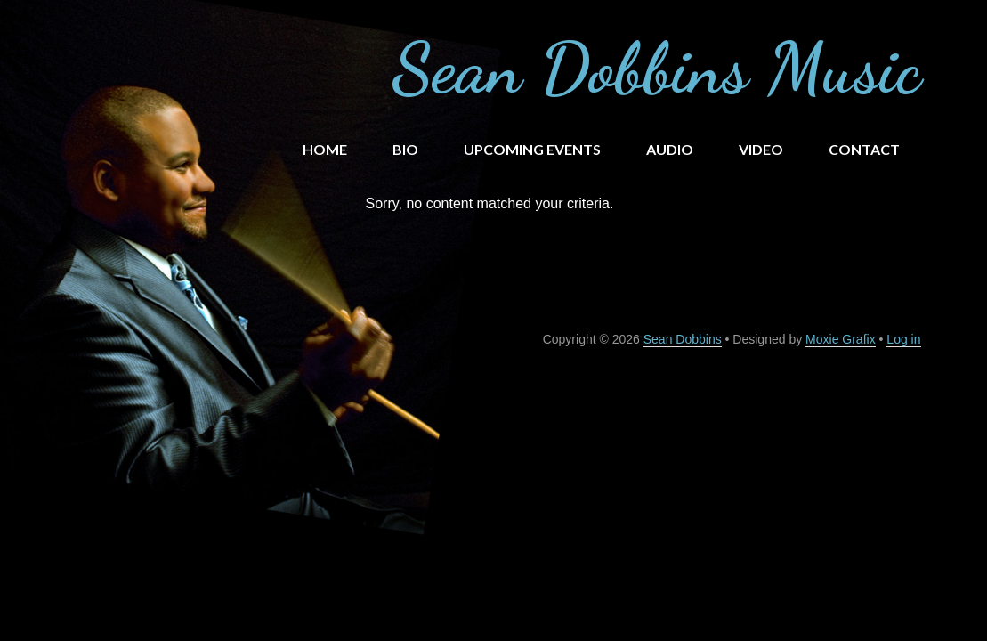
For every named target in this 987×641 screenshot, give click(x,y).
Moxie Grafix (840, 339)
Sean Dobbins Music (656, 67)
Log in (903, 339)
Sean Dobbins (682, 339)
